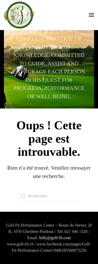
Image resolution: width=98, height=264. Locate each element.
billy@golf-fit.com (55, 238)
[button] (91, 15)
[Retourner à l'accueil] (19, 15)
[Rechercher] (49, 196)
